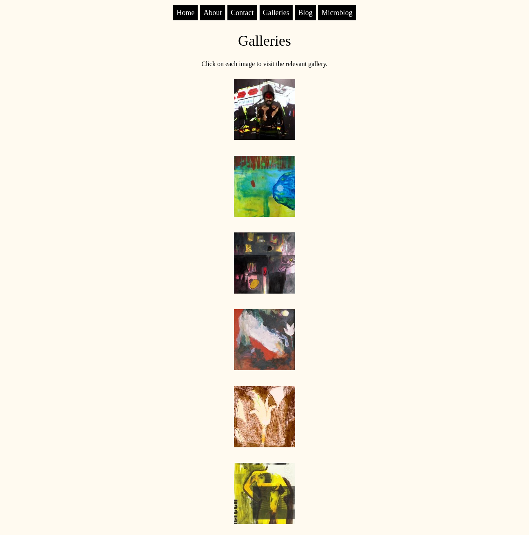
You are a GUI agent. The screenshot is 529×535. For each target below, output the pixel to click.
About (212, 13)
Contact (242, 13)
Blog (305, 13)
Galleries (276, 13)
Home (185, 13)
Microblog (337, 13)
